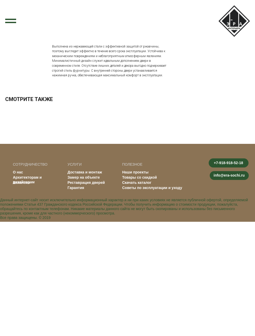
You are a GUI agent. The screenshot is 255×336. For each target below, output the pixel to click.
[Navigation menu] (10, 21)
